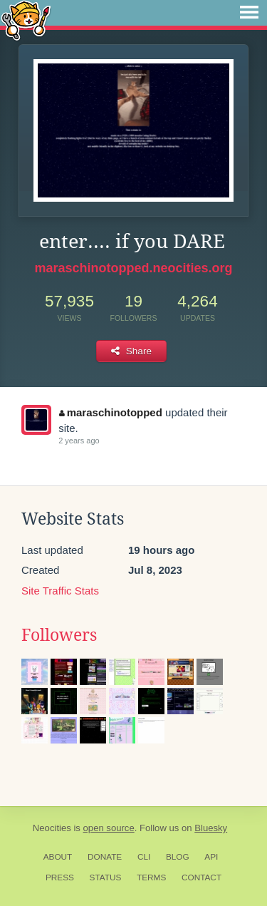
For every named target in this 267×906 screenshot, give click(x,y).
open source (109, 828)
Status (106, 877)
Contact (201, 877)
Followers (59, 635)
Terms (151, 877)
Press (60, 877)
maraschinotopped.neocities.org (133, 268)
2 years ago (78, 440)
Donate (105, 857)
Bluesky (210, 828)
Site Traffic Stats (60, 591)
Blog (177, 857)
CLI (143, 857)
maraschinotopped (110, 412)
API (211, 857)
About (58, 857)
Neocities (52, 828)
